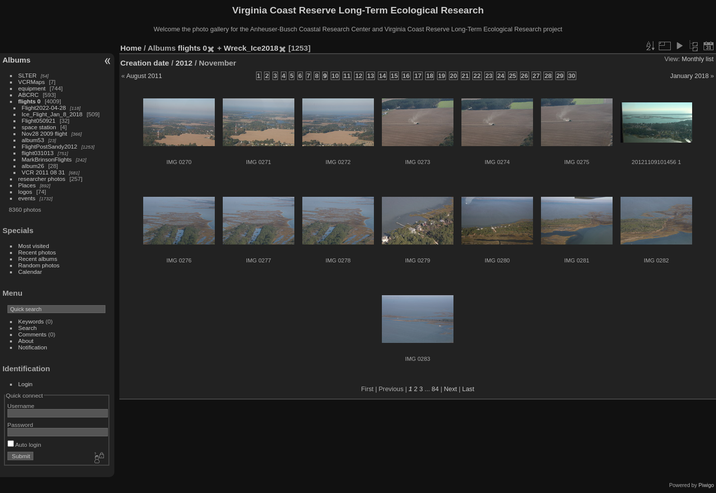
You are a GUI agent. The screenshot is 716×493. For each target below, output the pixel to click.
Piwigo (706, 485)
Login (25, 384)
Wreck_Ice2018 (251, 48)
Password (20, 424)
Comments (32, 334)
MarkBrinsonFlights (47, 159)
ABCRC (28, 94)
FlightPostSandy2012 (50, 146)
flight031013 (38, 153)
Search (27, 328)
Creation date (144, 63)
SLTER (27, 75)
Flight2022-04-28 (44, 107)
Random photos (39, 265)
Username (20, 406)
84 (435, 389)
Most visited (33, 246)
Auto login (24, 444)
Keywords (31, 321)
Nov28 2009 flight (45, 133)
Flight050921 (39, 120)
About (26, 340)
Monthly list (698, 59)
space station (39, 127)
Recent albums (37, 258)
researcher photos (42, 178)
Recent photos (37, 252)
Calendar (30, 271)
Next (450, 389)
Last (468, 389)
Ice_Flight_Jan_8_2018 (52, 114)
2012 (184, 63)
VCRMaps (31, 82)
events (27, 198)
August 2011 (144, 76)
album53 (33, 140)
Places (27, 185)
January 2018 (689, 76)
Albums (16, 60)
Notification (32, 347)
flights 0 (29, 101)
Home (131, 48)
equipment (32, 88)
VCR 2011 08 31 (43, 172)
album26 (33, 166)
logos (25, 191)
